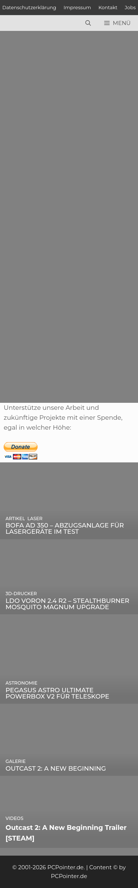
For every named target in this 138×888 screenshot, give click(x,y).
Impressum (77, 7)
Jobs (130, 7)
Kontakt (107, 7)
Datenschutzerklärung (29, 7)
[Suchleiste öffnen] (88, 23)
